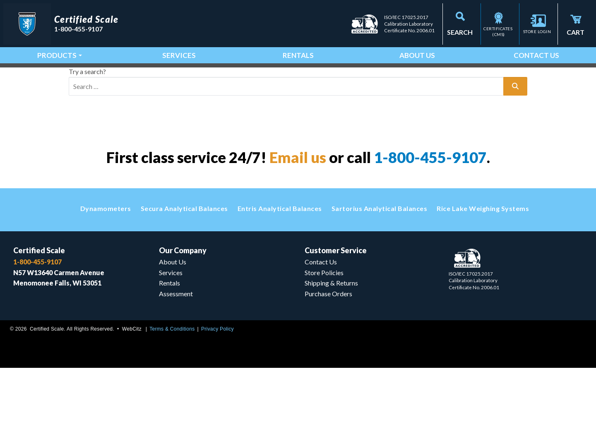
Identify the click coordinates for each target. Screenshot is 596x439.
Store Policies (324, 340)
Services (179, 50)
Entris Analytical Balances (280, 275)
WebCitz (132, 400)
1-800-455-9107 (430, 224)
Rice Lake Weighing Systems (483, 275)
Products (57, 50)
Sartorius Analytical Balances (380, 275)
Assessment (176, 363)
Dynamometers (105, 275)
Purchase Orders (328, 363)
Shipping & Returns (331, 352)
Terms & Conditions (172, 400)
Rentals (298, 50)
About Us (417, 50)
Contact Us (536, 50)
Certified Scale (39, 316)
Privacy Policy (217, 400)
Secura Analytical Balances (184, 275)
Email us (297, 224)
